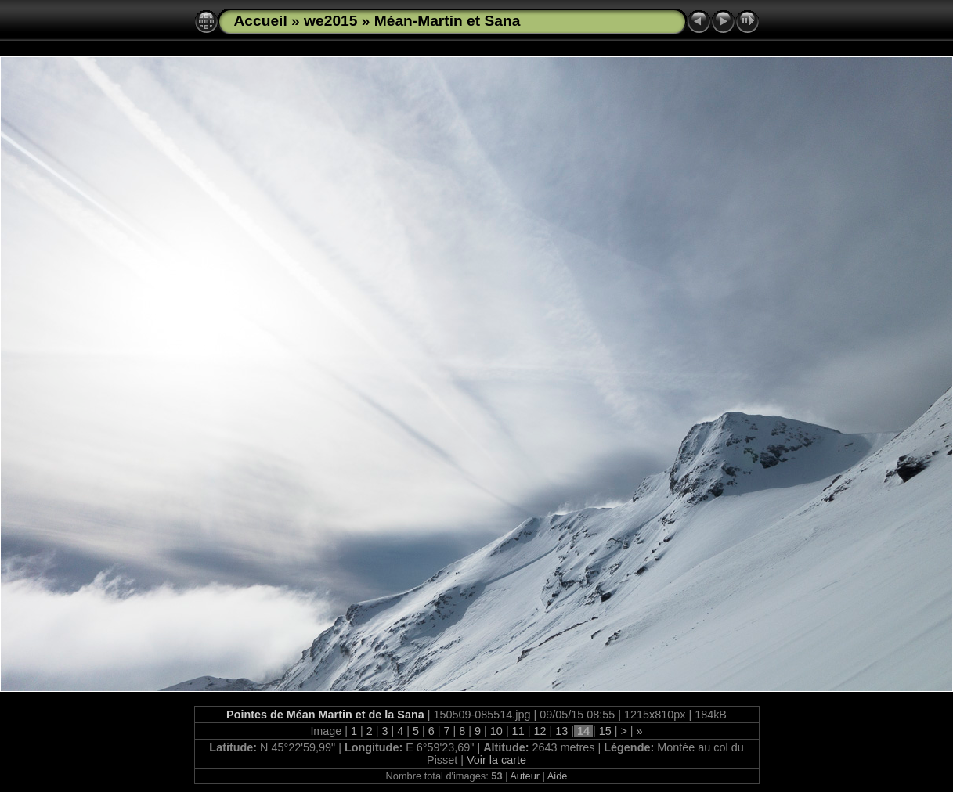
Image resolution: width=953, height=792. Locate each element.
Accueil (260, 21)
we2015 (330, 21)
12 (539, 731)
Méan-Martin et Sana (447, 21)
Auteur (525, 776)
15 (605, 731)
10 (496, 731)
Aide (557, 776)
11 (518, 731)
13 (561, 731)
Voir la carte (496, 760)
